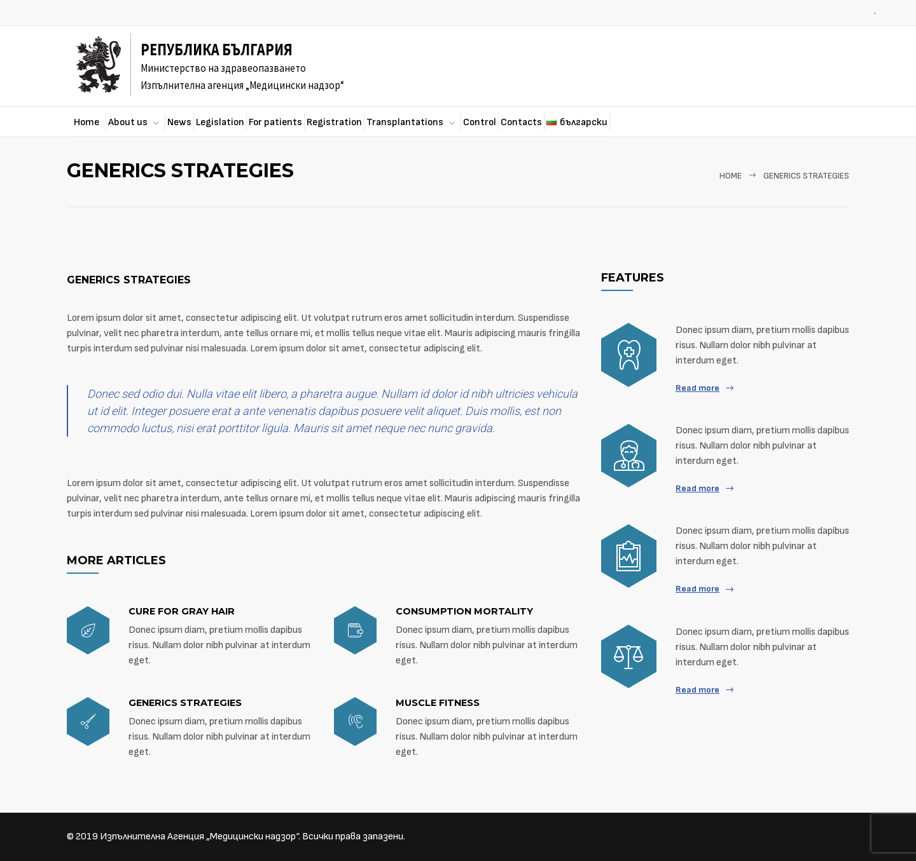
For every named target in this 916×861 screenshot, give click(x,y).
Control (479, 122)
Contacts (521, 122)
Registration (334, 122)
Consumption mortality (464, 611)
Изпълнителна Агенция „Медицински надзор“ (199, 836)
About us (128, 122)
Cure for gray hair (181, 611)
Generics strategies (129, 280)
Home (86, 122)
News (179, 122)
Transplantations (404, 122)
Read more (697, 388)
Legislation (220, 122)
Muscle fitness (438, 702)
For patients (275, 122)
